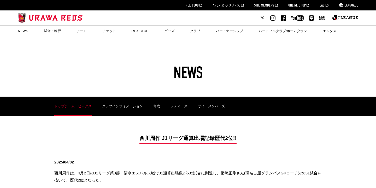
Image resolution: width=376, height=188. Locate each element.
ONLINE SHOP (297, 5)
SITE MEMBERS (264, 5)
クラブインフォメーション (122, 106)
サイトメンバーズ (211, 106)
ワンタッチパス (226, 5)
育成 (156, 106)
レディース (179, 106)
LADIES (324, 5)
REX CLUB (192, 5)
